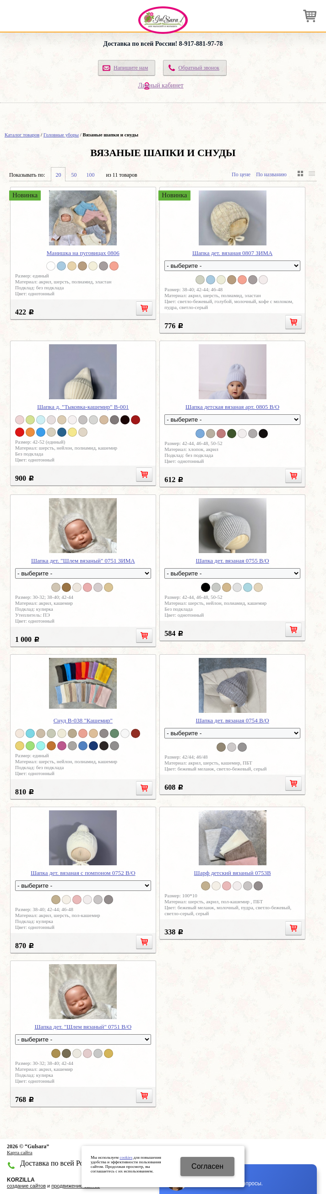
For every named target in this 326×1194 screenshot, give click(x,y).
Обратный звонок (199, 68)
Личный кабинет (160, 85)
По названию (271, 174)
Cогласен (207, 1166)
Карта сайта (20, 1152)
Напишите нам (131, 68)
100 (90, 175)
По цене (241, 174)
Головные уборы (61, 134)
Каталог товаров (22, 134)
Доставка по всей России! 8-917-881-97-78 (163, 43)
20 (58, 175)
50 (73, 175)
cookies (126, 1157)
